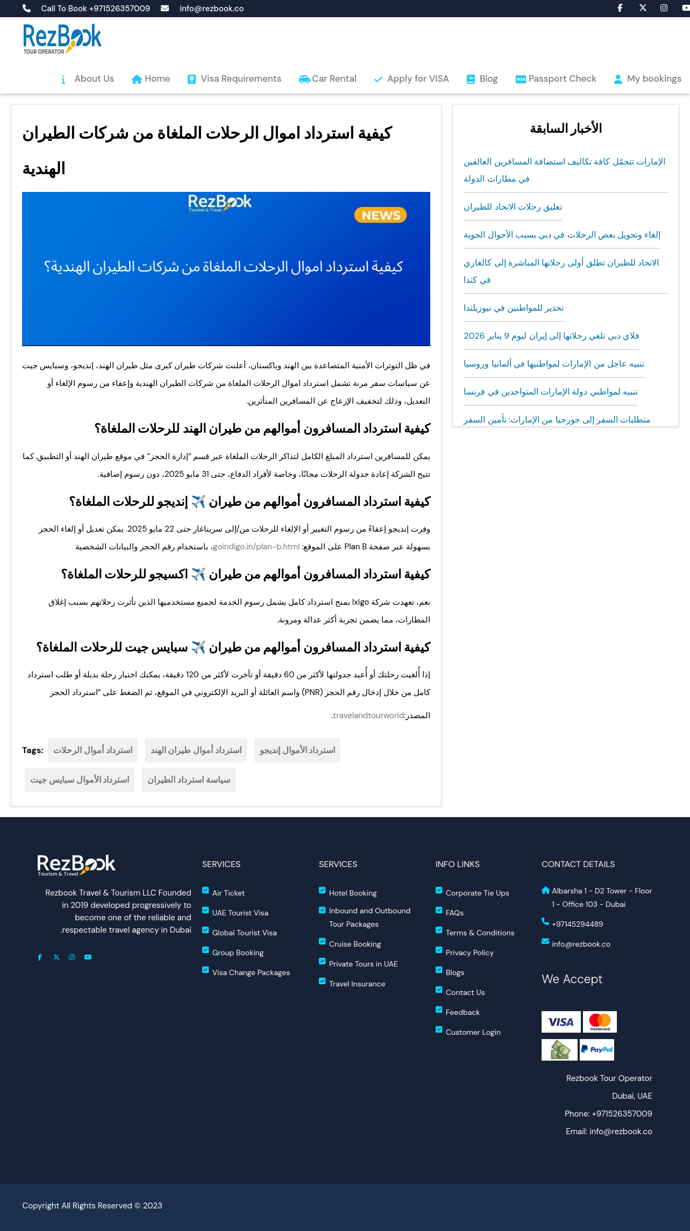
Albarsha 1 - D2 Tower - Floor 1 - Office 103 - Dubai (597, 897)
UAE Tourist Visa (235, 912)
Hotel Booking (348, 892)
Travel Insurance (352, 983)
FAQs (450, 912)
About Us (95, 78)
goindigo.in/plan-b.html (256, 546)
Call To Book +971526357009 (96, 9)
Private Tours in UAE (358, 963)
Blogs (450, 971)
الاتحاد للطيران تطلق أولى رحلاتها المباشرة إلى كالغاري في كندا (561, 271)
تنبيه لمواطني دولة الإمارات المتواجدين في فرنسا (551, 391)
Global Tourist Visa (239, 931)
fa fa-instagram (659, 7)
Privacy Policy (465, 951)
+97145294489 (572, 923)
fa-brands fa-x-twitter (637, 7)
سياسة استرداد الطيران (188, 779)
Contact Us (460, 991)
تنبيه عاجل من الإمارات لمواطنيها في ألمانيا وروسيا (554, 363)
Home (157, 78)
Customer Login (468, 1031)
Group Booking (233, 951)
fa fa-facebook (616, 7)
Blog (489, 78)
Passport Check (562, 78)
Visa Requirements (241, 78)
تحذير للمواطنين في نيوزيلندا (514, 307)
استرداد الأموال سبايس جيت (79, 779)
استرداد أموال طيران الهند (196, 750)
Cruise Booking (350, 943)
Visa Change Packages (246, 971)
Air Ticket (223, 892)
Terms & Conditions (475, 931)
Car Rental (334, 78)
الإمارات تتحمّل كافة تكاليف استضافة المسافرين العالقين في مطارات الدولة (564, 170)
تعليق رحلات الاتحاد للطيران (513, 206)
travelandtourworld (368, 715)
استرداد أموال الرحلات (92, 750)
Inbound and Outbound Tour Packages (364, 917)
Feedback (458, 1011)
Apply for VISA (418, 78)
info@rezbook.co (212, 9)
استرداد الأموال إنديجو (298, 750)
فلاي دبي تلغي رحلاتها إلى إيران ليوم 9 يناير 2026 (551, 335)
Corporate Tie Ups (472, 892)
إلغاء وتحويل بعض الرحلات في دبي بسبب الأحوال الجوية (562, 234)
